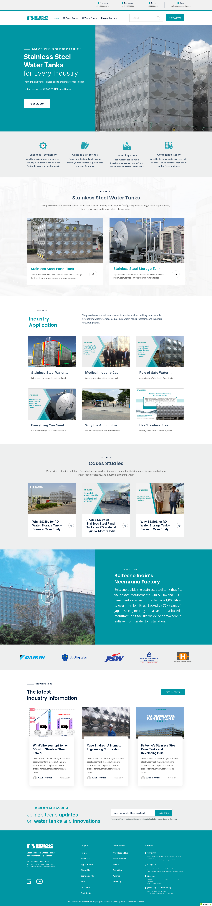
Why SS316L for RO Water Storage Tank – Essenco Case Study (47, 525)
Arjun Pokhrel (45, 777)
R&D (83, 881)
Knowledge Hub (109, 18)
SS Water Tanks (89, 18)
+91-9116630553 (151, 6)
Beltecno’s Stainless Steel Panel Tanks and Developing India (158, 749)
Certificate (86, 893)
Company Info (88, 875)
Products (85, 858)
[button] (47, 597)
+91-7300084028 (102, 6)
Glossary (117, 881)
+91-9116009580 (127, 6)
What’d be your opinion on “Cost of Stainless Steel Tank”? (50, 749)
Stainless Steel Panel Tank (52, 269)
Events (116, 864)
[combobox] (146, 18)
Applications (87, 864)
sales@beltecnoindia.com (181, 6)
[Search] (159, 17)
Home (56, 18)
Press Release (119, 858)
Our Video (117, 870)
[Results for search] (146, 23)
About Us (85, 870)
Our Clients (86, 887)
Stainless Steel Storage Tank (137, 269)
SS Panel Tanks (70, 18)
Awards (116, 875)
